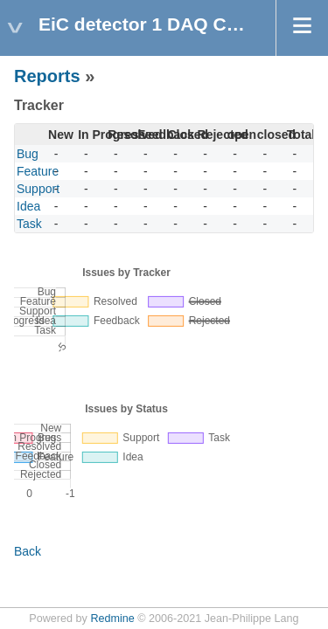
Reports (47, 76)
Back (27, 551)
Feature (38, 171)
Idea (28, 206)
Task (29, 224)
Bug (27, 154)
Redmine (112, 618)
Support (38, 189)
